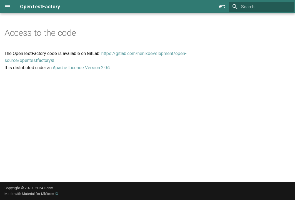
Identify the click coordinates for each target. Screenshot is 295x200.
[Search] (261, 7)
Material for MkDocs (38, 194)
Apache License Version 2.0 (80, 67)
